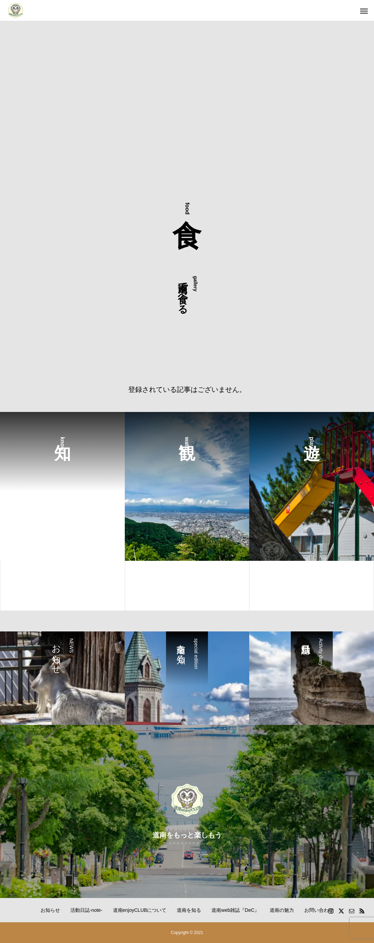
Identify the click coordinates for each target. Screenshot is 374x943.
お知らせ (50, 910)
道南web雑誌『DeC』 (235, 910)
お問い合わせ (318, 910)
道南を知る (189, 910)
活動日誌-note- (86, 910)
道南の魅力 (282, 910)
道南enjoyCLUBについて (140, 910)
